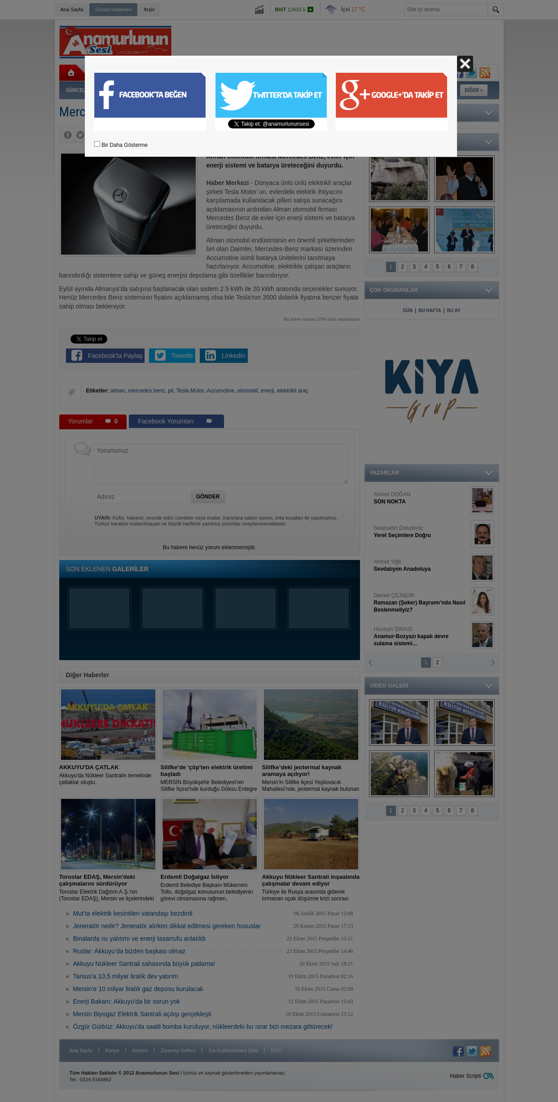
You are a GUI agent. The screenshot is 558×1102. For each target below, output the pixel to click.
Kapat (465, 64)
